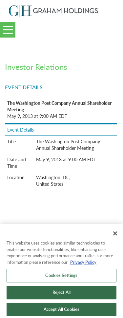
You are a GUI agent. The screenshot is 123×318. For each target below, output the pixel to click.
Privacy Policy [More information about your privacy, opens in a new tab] (83, 264)
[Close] (115, 235)
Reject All (61, 294)
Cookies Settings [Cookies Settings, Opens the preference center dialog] (61, 277)
